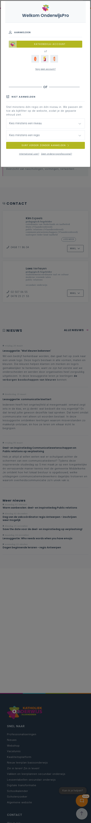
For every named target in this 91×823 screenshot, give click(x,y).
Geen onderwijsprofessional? (56, 154)
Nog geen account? (45, 69)
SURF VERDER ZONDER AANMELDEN (46, 145)
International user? (29, 154)
